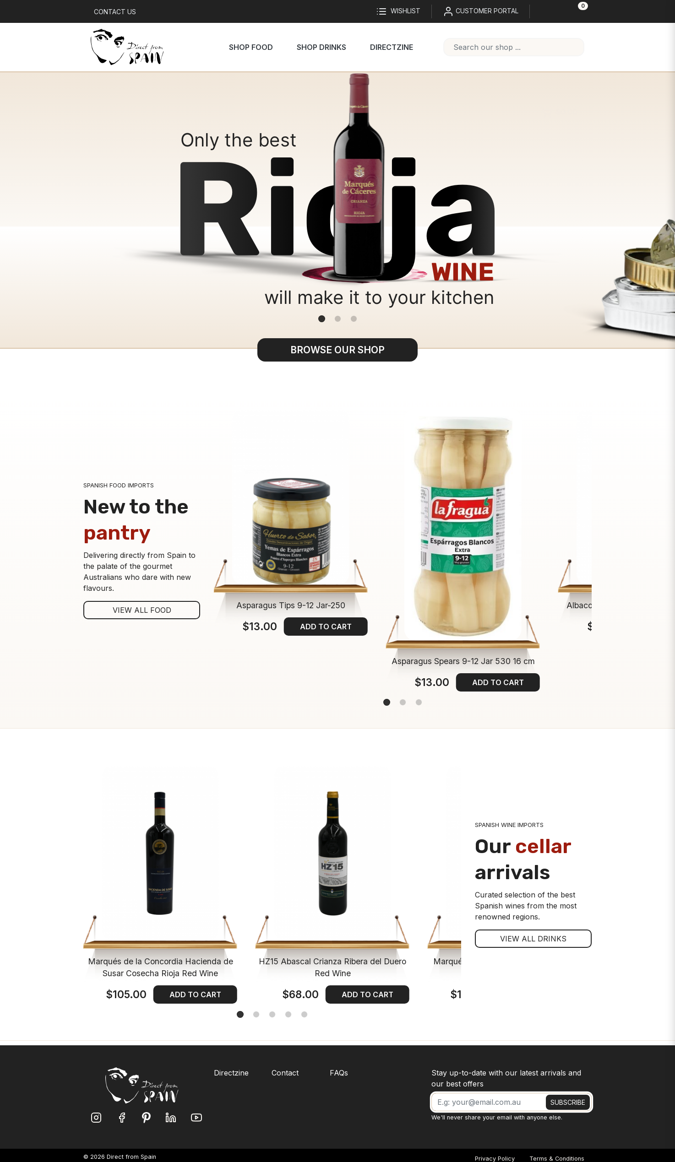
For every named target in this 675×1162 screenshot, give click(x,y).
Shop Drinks (321, 47)
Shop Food (251, 47)
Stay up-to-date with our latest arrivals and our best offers (506, 1078)
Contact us (115, 12)
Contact (285, 1072)
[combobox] (513, 47)
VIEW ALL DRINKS (533, 938)
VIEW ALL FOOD (142, 610)
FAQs (339, 1072)
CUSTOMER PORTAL (480, 11)
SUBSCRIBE (567, 1102)
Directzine (391, 47)
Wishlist (398, 11)
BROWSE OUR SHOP (337, 350)
